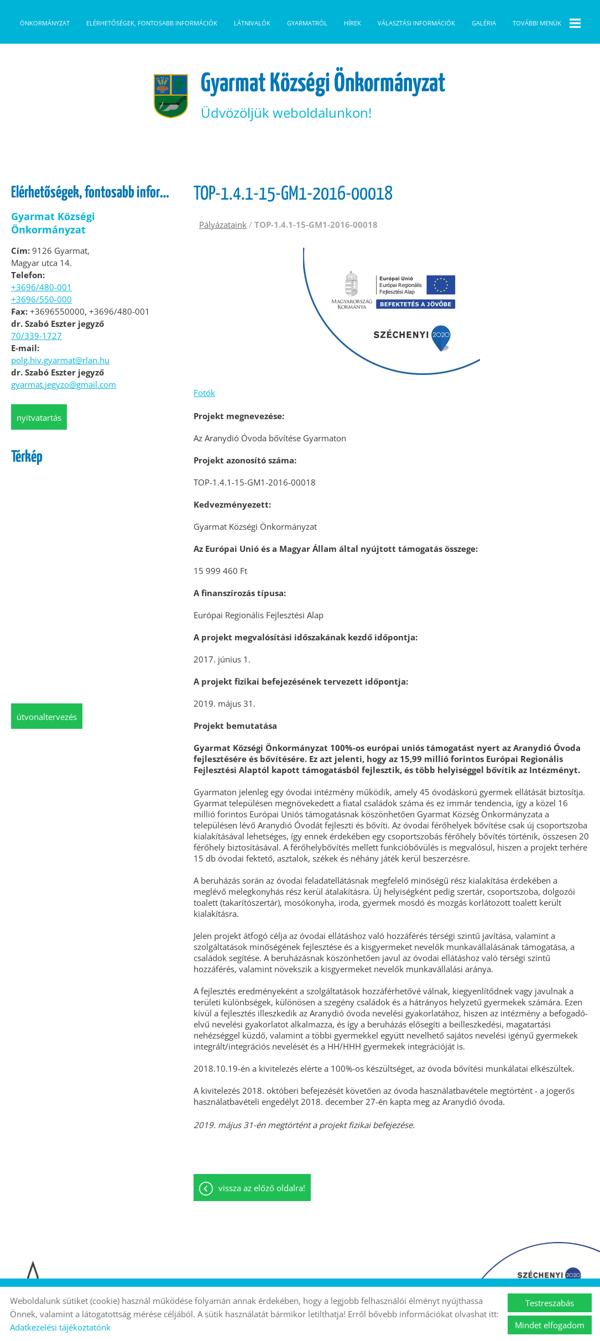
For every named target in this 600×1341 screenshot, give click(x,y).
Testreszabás (549, 1302)
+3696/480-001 (41, 318)
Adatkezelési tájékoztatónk (60, 1327)
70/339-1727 (36, 367)
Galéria (484, 23)
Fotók (204, 424)
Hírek (352, 23)
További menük (547, 23)
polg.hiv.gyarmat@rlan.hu (60, 391)
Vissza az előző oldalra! (261, 1220)
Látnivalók (252, 23)
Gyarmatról (307, 23)
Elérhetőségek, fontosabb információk (151, 23)
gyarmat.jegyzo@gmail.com (63, 415)
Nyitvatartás (39, 449)
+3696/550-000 (41, 330)
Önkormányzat (45, 23)
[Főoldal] (166, 127)
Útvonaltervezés (47, 748)
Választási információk (416, 23)
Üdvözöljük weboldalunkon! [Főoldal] (323, 127)
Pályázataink (223, 256)
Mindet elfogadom (550, 1324)
